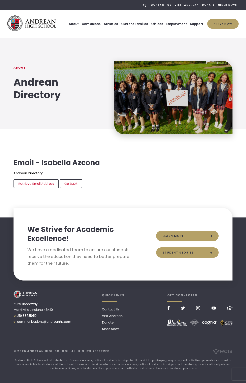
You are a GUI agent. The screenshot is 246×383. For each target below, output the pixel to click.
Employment (176, 24)
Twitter (183, 308)
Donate (208, 5)
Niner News (227, 5)
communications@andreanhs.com (44, 321)
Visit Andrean (187, 5)
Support (196, 24)
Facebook (168, 308)
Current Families (134, 24)
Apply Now (223, 23)
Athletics (111, 24)
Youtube (213, 308)
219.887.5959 (27, 315)
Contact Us (161, 5)
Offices (157, 24)
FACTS (229, 308)
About (74, 24)
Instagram (198, 308)
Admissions (91, 24)
